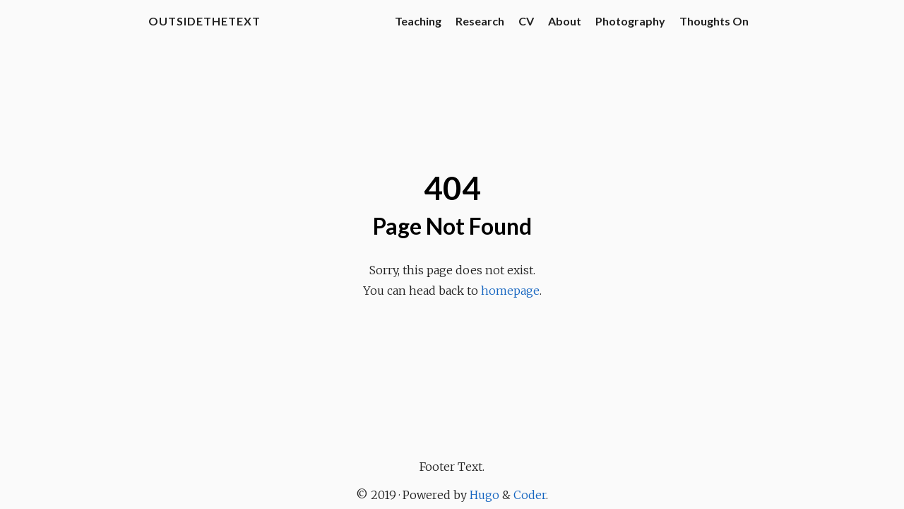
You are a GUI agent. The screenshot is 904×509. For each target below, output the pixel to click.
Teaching (418, 21)
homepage (510, 290)
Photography (630, 21)
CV (526, 21)
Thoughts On (714, 21)
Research (480, 21)
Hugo (484, 495)
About (564, 21)
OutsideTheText (204, 21)
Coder (529, 495)
